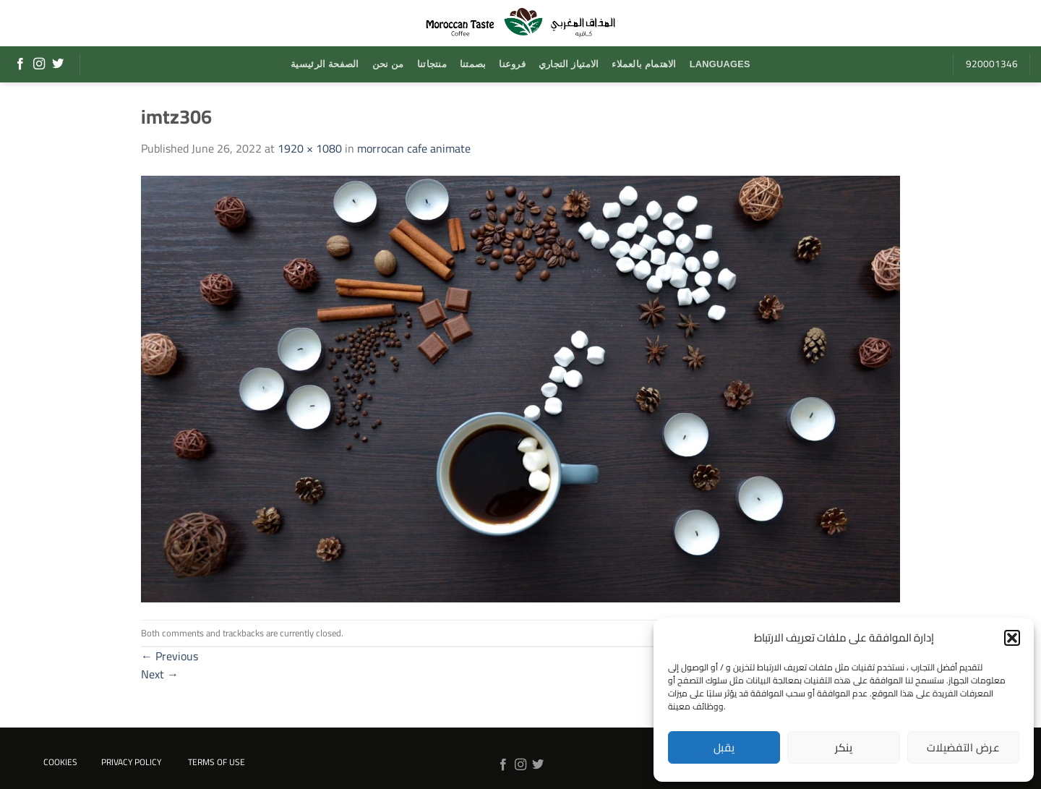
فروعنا (512, 64)
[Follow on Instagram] (39, 64)
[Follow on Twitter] (58, 64)
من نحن (388, 64)
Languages (720, 64)
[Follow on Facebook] (20, 64)
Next (160, 674)
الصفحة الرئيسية (325, 64)
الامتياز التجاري (569, 64)
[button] (1012, 638)
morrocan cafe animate (414, 148)
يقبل (724, 747)
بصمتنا (473, 64)
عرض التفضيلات (963, 747)
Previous (169, 656)
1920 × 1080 (310, 148)
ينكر (844, 747)
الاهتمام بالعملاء (644, 64)
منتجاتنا (432, 64)
